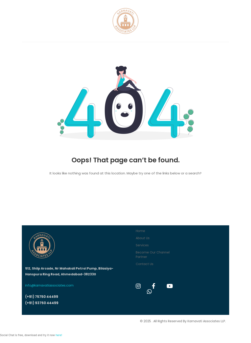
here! (59, 335)
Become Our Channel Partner (153, 254)
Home (140, 231)
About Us (143, 238)
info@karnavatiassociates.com (49, 285)
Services (142, 245)
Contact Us (144, 264)
